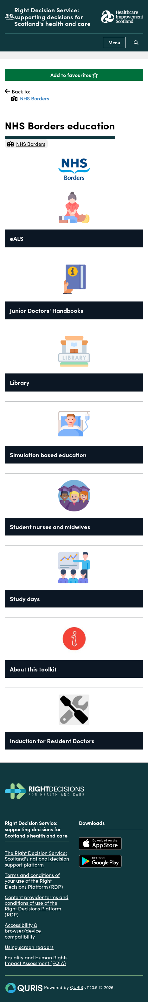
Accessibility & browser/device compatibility (23, 930)
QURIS (76, 987)
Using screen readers (29, 947)
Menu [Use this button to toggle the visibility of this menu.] (114, 42)
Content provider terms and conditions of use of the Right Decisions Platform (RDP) (36, 905)
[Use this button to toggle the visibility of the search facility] (136, 42)
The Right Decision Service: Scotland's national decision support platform (37, 858)
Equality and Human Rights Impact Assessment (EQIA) (36, 960)
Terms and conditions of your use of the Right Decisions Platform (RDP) (34, 880)
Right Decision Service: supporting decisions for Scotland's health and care (52, 16)
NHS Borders (30, 98)
